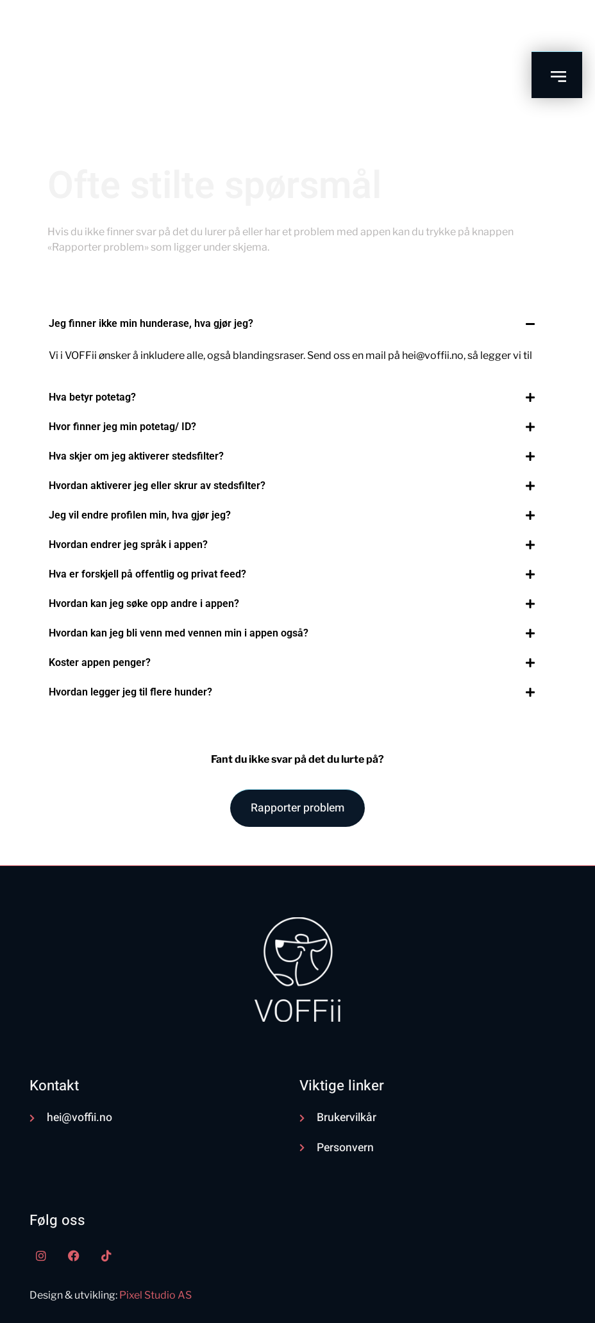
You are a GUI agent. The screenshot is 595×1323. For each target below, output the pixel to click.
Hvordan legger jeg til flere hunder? (130, 692)
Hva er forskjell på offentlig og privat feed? (147, 574)
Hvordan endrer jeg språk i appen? (128, 544)
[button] (291, 323)
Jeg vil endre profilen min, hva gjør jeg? (140, 515)
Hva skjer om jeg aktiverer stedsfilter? (136, 456)
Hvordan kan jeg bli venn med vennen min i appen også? (178, 633)
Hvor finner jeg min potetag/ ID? (122, 426)
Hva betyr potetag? (92, 397)
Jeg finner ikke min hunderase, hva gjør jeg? (151, 323)
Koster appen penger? (100, 662)
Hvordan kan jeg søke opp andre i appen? (144, 603)
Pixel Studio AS (155, 1295)
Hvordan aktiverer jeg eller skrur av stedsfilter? (157, 485)
